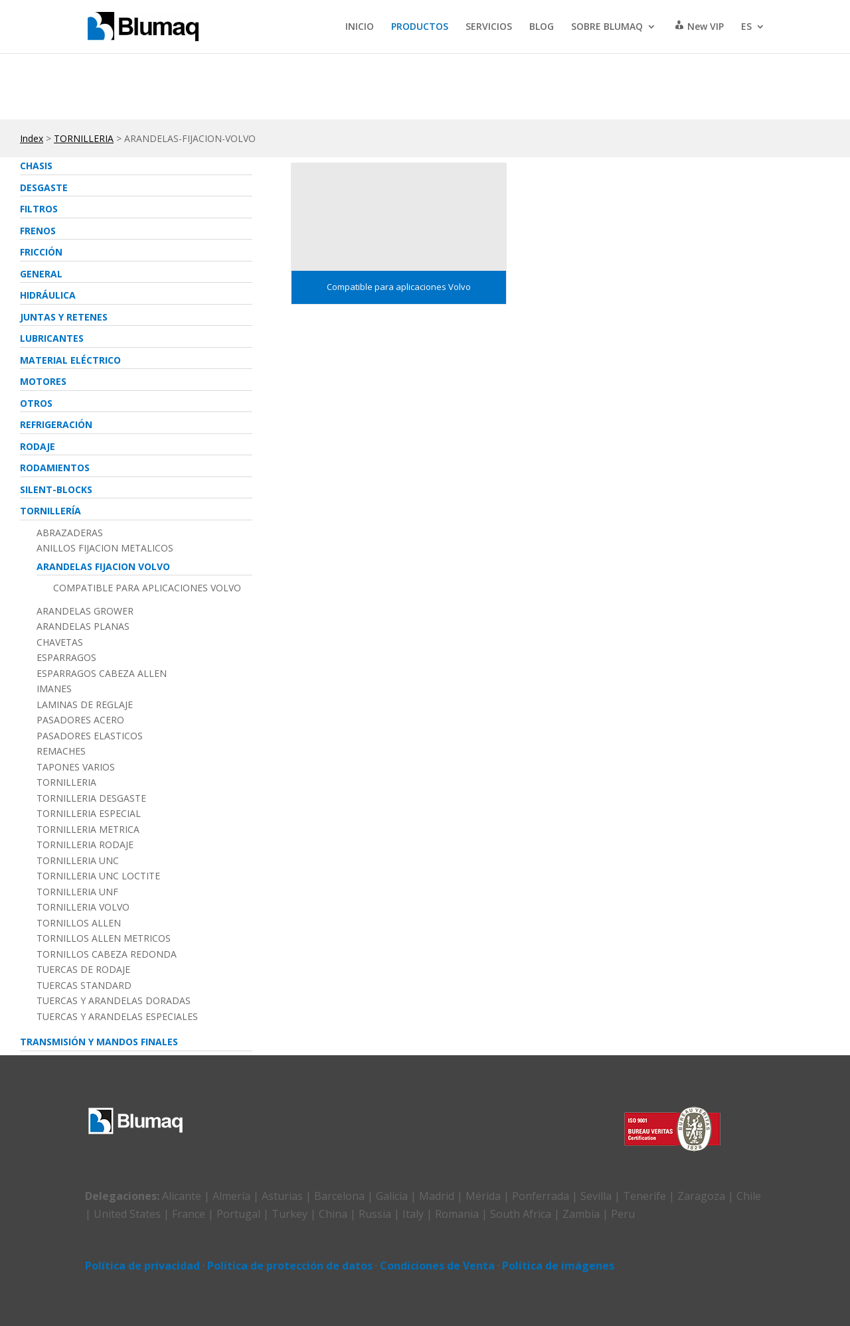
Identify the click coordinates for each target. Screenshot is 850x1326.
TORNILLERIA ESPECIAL (89, 814)
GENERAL (41, 273)
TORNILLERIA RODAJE (85, 845)
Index (31, 138)
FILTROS (39, 208)
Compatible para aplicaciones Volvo (147, 588)
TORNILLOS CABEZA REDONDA (107, 954)
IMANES (54, 689)
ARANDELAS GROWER (85, 611)
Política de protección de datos (290, 1265)
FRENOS (38, 230)
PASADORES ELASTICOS (90, 736)
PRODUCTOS (419, 27)
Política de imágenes (558, 1265)
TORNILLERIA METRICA (88, 830)
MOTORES (43, 381)
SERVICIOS (489, 27)
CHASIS (36, 165)
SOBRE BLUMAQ (607, 27)
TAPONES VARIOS (76, 767)
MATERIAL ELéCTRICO (70, 360)
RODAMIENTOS (55, 467)
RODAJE (37, 446)
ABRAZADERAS (70, 533)
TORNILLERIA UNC (78, 861)
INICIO (359, 27)
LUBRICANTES (52, 338)
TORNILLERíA (50, 510)
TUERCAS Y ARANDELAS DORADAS (114, 1001)
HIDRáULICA (48, 295)
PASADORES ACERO (80, 720)
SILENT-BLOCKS (56, 489)
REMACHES (61, 751)
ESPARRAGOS (66, 658)
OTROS (36, 403)
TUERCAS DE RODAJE (83, 970)
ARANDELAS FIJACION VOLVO (103, 566)
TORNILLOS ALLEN (79, 923)
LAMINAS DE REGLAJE (85, 705)
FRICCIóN (41, 252)
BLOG (541, 27)
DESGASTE (44, 187)
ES (746, 27)
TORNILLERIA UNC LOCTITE (98, 876)
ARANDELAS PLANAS (83, 626)
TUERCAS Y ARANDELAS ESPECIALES (117, 1017)
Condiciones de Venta (437, 1265)
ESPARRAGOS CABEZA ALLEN (102, 674)
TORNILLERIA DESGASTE (91, 798)
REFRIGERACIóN (56, 424)
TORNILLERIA (84, 138)
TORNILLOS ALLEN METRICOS (104, 938)
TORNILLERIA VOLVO (83, 907)
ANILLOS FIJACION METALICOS (105, 548)
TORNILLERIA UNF (77, 892)
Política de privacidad (142, 1265)
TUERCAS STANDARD (84, 986)
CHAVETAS (60, 642)
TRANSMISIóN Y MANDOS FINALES (99, 1041)
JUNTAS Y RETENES (64, 317)
